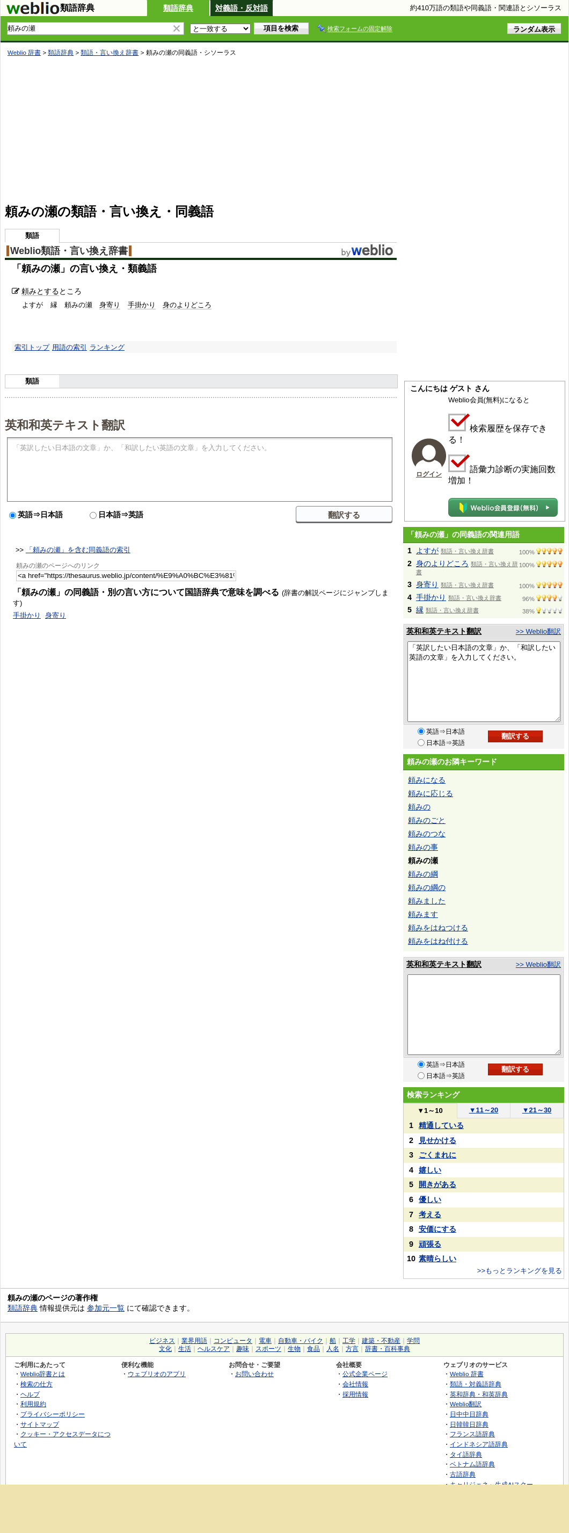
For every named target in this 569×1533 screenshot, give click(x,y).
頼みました (427, 900)
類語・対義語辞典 (475, 1383)
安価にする (437, 1229)
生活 (184, 1349)
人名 (332, 1349)
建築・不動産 (381, 1340)
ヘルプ (30, 1394)
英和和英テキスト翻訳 (65, 424)
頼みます (423, 914)
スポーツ (268, 1349)
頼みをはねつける (438, 927)
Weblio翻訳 (466, 1403)
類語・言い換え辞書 (109, 52)
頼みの (419, 806)
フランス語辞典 (472, 1433)
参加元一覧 (106, 1308)
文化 (165, 1349)
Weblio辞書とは (42, 1373)
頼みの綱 (423, 874)
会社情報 (355, 1383)
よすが (427, 550)
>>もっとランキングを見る (519, 1271)
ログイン (429, 474)
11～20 (484, 1110)
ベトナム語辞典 (472, 1463)
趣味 (242, 1349)
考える (430, 1214)
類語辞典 (178, 8)
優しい (430, 1199)
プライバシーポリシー (52, 1414)
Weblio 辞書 (24, 52)
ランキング (107, 347)
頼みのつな (427, 833)
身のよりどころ (187, 305)
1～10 (429, 1111)
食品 (313, 1349)
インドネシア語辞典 (479, 1444)
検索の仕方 (36, 1383)
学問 (413, 1340)
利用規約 (33, 1403)
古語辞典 (463, 1474)
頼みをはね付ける (438, 941)
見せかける (437, 1140)
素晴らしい (437, 1258)
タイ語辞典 (466, 1454)
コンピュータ (233, 1340)
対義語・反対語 (241, 8)
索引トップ (31, 347)
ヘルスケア (214, 1349)
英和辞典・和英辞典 (479, 1394)
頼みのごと (427, 820)
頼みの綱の (427, 887)
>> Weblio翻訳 (538, 631)
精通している (441, 1125)
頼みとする (40, 291)
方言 (352, 1349)
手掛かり (142, 305)
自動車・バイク (300, 1340)
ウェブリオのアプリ (157, 1373)
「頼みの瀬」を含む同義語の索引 (78, 550)
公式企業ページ (365, 1373)
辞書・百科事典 (387, 1349)
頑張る (430, 1244)
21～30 (537, 1110)
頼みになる (427, 780)
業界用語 (194, 1340)
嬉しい (430, 1170)
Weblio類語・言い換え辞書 (69, 250)
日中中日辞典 (469, 1414)
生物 (294, 1349)
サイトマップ (39, 1424)
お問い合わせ (254, 1373)
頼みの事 (423, 847)
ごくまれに (437, 1155)
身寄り (109, 305)
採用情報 (355, 1394)
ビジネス (162, 1340)
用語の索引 (69, 347)
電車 (265, 1340)
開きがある (437, 1184)
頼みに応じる (430, 793)
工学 (348, 1340)
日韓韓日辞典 (469, 1424)
